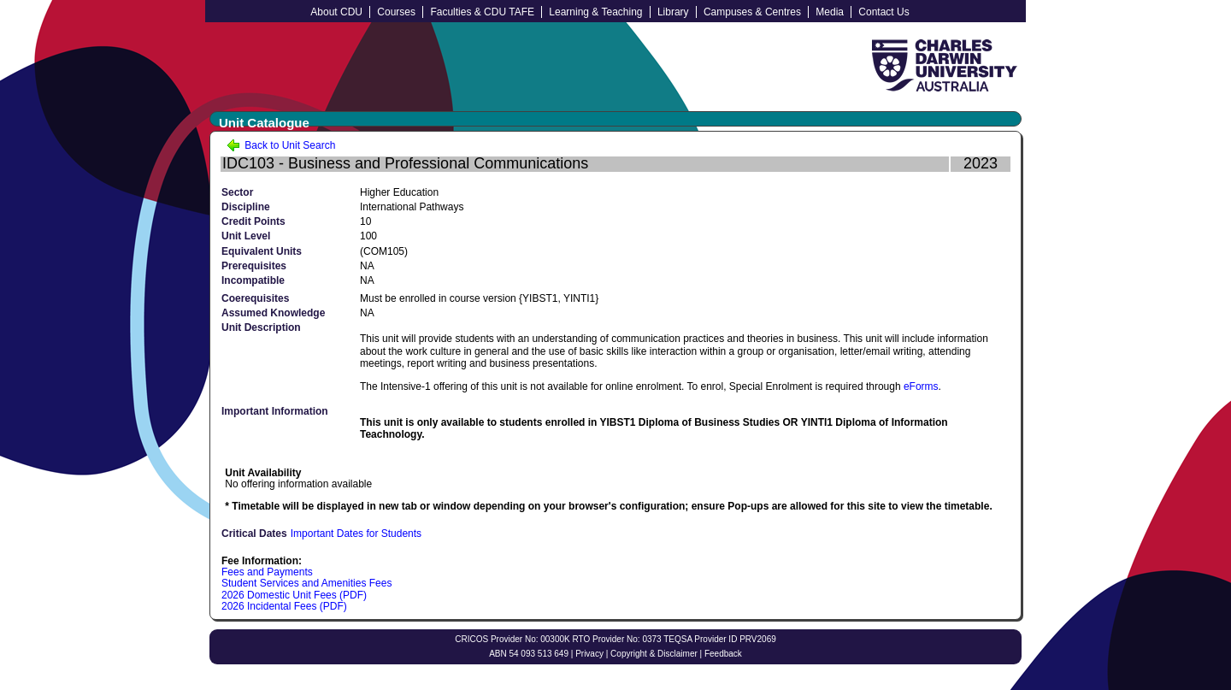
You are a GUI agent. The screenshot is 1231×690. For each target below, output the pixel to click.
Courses (396, 12)
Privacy (589, 653)
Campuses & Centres (752, 12)
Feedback (723, 653)
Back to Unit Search (281, 145)
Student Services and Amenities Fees (306, 583)
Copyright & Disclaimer (654, 653)
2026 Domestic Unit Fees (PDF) (294, 595)
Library (673, 12)
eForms (921, 386)
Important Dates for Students (356, 534)
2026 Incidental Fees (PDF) (284, 606)
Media (830, 12)
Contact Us (883, 12)
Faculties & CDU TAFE (482, 12)
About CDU (336, 12)
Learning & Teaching (595, 12)
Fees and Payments (267, 572)
